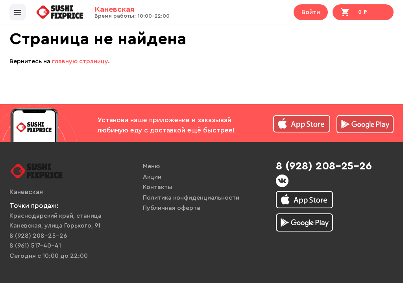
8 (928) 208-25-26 (38, 236)
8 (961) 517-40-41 (35, 246)
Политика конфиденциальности (191, 198)
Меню (151, 166)
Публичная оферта (171, 208)
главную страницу (80, 61)
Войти (311, 12)
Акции (152, 177)
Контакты (157, 187)
